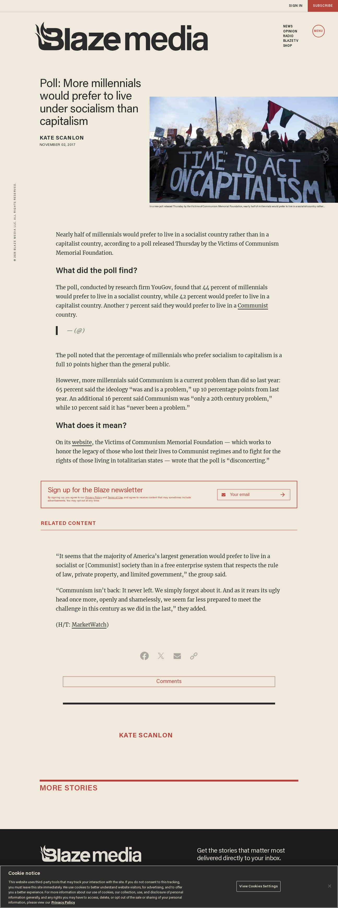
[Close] (329, 886)
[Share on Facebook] (144, 656)
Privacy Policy (93, 497)
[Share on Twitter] (161, 656)
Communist (253, 305)
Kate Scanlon (62, 138)
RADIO (288, 36)
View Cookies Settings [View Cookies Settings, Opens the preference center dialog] (258, 886)
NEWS (288, 26)
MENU (318, 31)
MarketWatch (89, 624)
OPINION (290, 31)
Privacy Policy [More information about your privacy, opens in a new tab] (63, 902)
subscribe (323, 6)
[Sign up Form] (253, 494)
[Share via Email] (177, 656)
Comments (169, 681)
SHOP (287, 46)
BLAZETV (291, 41)
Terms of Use (115, 497)
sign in (296, 6)
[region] (169, 886)
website (82, 442)
